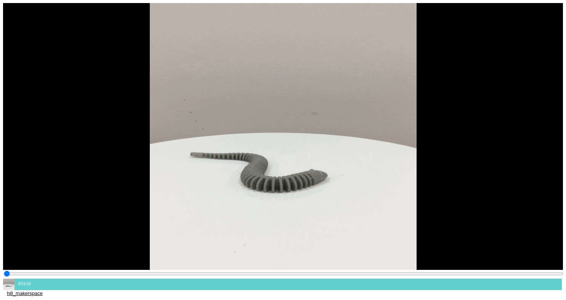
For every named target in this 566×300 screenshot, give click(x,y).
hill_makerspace (25, 293)
